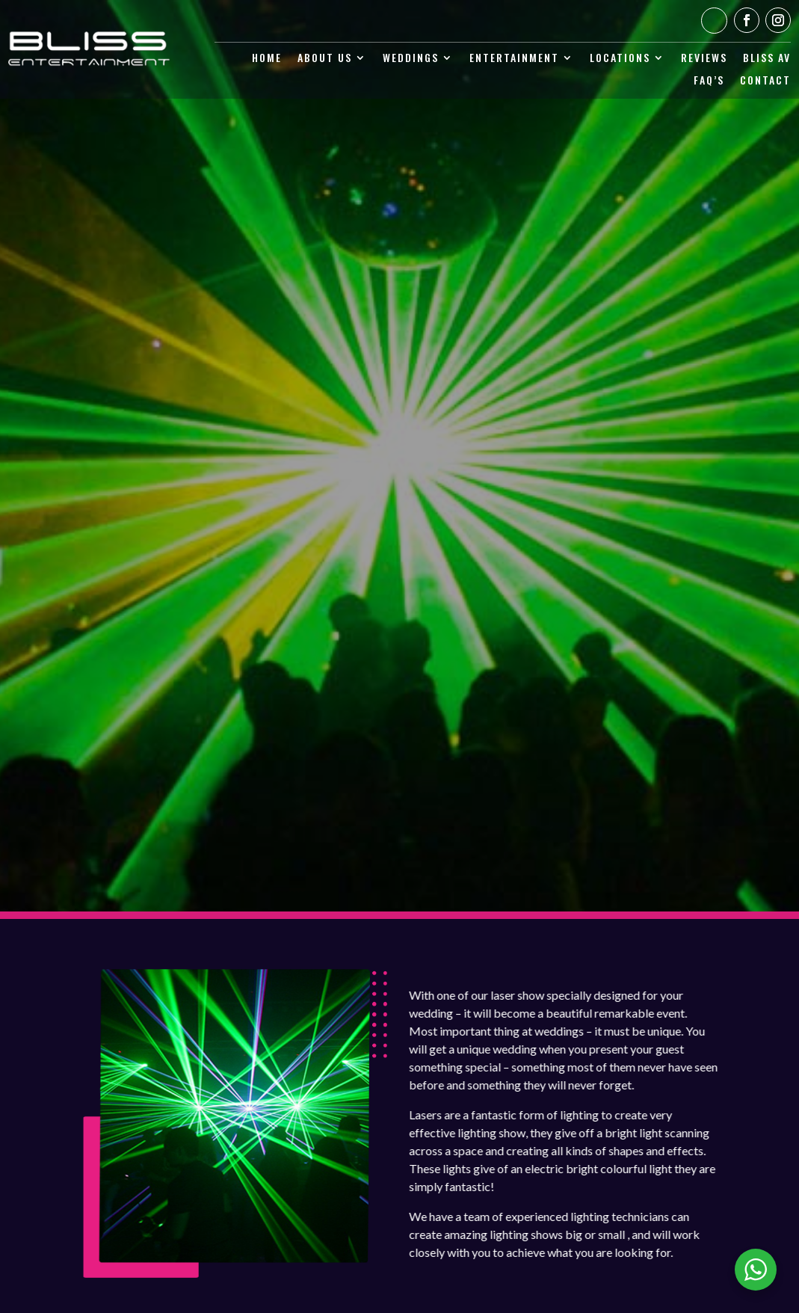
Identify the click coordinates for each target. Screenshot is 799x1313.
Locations (620, 58)
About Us (324, 58)
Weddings (411, 58)
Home (267, 58)
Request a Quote (399, 522)
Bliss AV (767, 58)
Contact (765, 81)
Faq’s (709, 81)
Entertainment (514, 58)
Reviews (704, 58)
